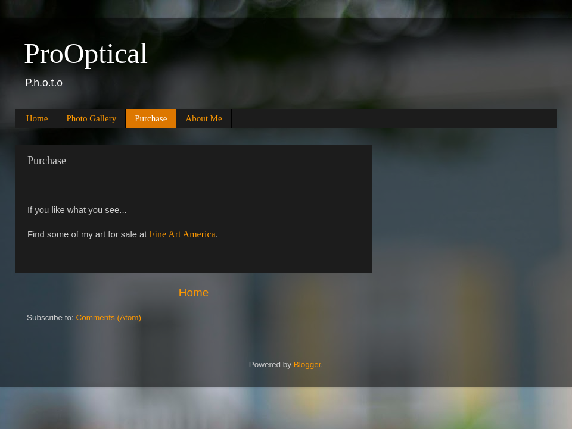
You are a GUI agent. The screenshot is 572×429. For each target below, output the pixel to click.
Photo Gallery (91, 118)
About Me (203, 118)
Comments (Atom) (109, 317)
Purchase (151, 118)
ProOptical (86, 53)
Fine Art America (183, 234)
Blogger (307, 364)
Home (37, 118)
